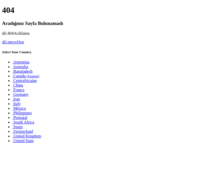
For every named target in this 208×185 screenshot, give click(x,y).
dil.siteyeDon (13, 42)
